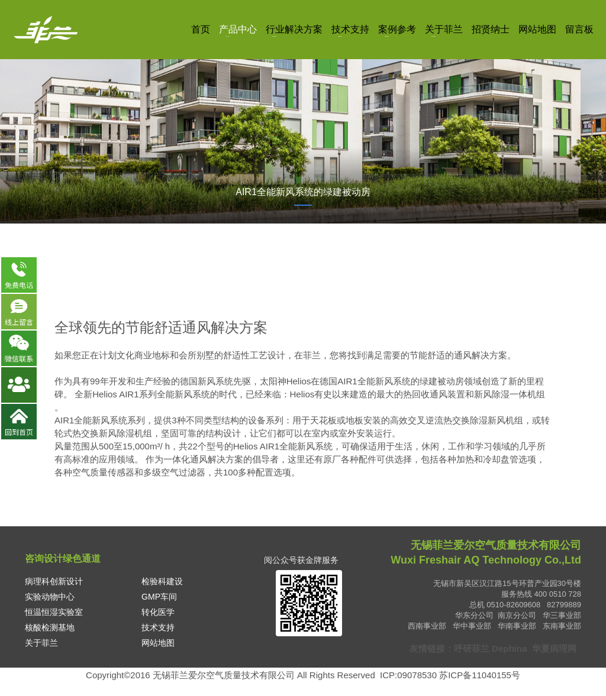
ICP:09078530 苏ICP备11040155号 (450, 675)
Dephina (509, 648)
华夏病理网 (555, 648)
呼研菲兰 (471, 648)
